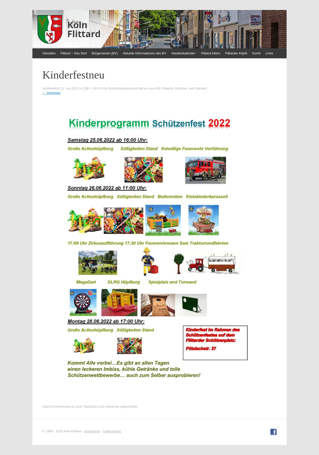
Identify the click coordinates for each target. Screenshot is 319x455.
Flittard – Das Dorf (74, 53)
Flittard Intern (210, 53)
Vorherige (51, 93)
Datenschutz (112, 431)
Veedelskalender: (183, 53)
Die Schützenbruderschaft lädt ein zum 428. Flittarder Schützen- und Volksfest (155, 88)
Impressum (92, 431)
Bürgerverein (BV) (105, 53)
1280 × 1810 (90, 88)
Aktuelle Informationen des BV (144, 53)
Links (269, 53)
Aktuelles (49, 53)
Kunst (256, 53)
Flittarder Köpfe (236, 53)
